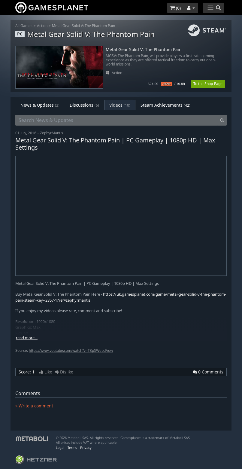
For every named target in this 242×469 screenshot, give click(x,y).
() (175, 8)
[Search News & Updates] (116, 120)
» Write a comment (34, 406)
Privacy (86, 447)
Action (42, 25)
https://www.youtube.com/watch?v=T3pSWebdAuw (71, 350)
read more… (27, 337)
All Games (23, 25)
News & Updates (39, 105)
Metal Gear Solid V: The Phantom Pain (83, 25)
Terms (72, 447)
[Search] (222, 120)
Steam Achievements (165, 105)
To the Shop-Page (207, 83)
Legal (60, 447)
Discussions (84, 105)
